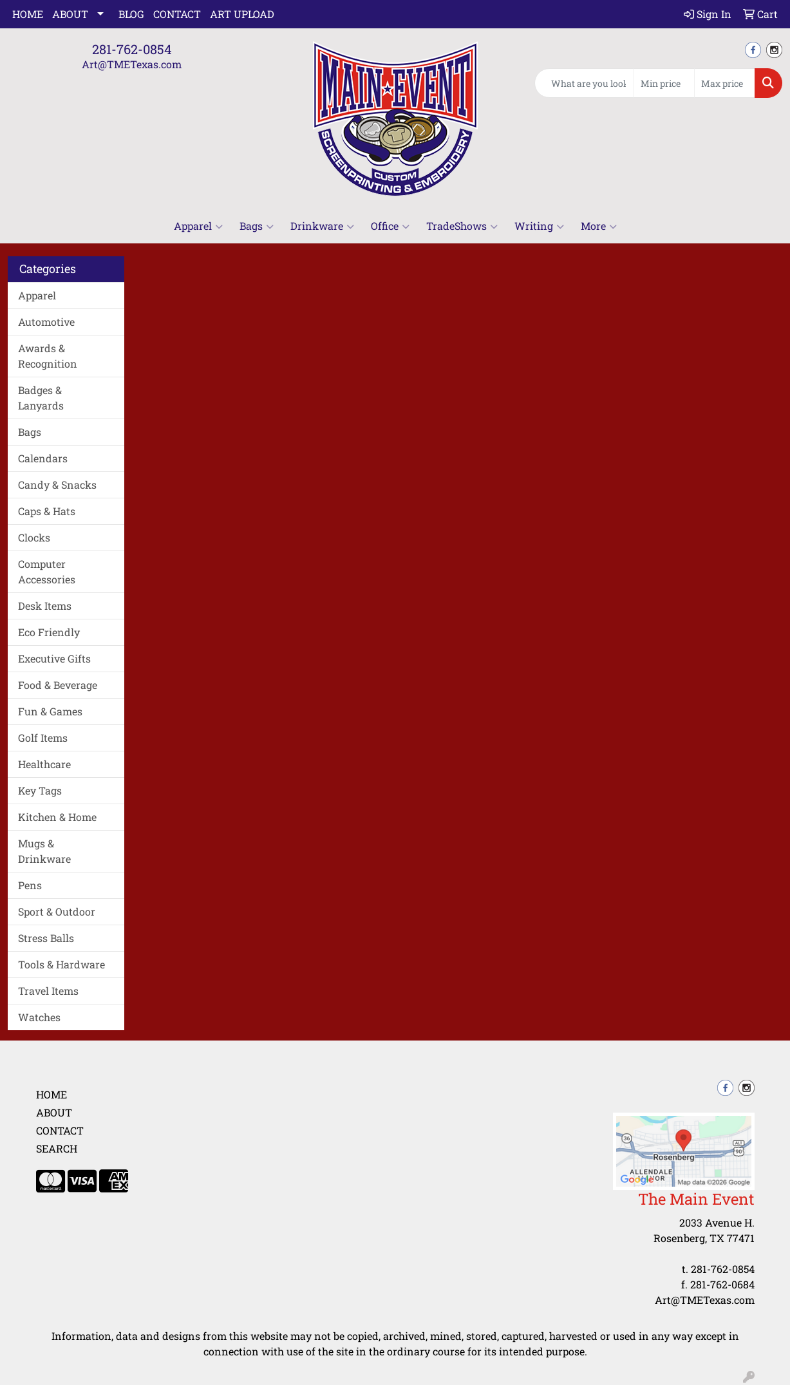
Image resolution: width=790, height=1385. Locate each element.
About (70, 14)
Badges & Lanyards (41, 397)
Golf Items (43, 737)
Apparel (198, 226)
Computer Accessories (46, 571)
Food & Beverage (57, 685)
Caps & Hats (46, 511)
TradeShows (462, 226)
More (599, 226)
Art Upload (242, 14)
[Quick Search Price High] (724, 83)
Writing (539, 226)
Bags (257, 226)
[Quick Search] (584, 83)
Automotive (46, 321)
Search (56, 1148)
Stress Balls (46, 938)
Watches (39, 1017)
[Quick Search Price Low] (664, 83)
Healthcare (44, 764)
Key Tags (40, 790)
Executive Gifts (54, 658)
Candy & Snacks (57, 484)
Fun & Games (50, 711)
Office (390, 226)
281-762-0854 (132, 49)
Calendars (43, 458)
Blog (131, 14)
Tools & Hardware (61, 964)
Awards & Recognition (47, 355)
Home (27, 14)
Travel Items (48, 990)
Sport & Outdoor (56, 911)
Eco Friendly (49, 632)
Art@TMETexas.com (132, 64)
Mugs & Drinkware (44, 850)
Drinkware (322, 226)
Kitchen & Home (57, 817)
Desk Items (44, 605)
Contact (177, 14)
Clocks (34, 537)
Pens (30, 885)
